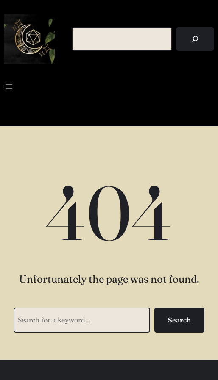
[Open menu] (9, 86)
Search (179, 320)
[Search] (195, 39)
